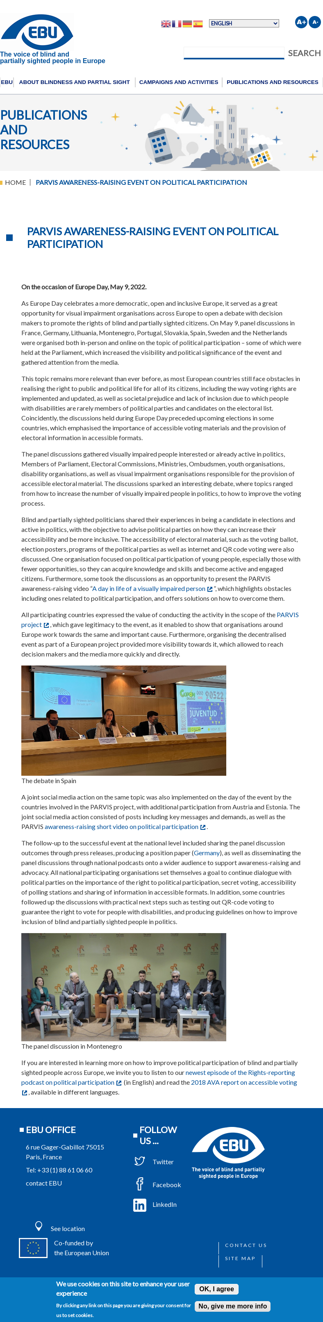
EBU (7, 82)
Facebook (157, 1184)
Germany (207, 852)
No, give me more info (232, 1306)
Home (15, 182)
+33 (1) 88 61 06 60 (64, 1170)
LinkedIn (155, 1204)
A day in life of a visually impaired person (152, 588)
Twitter (153, 1161)
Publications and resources (272, 82)
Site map (240, 1258)
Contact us (246, 1245)
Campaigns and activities (178, 82)
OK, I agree (216, 1289)
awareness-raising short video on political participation (125, 826)
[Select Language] (244, 23)
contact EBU (44, 1183)
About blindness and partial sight (74, 82)
